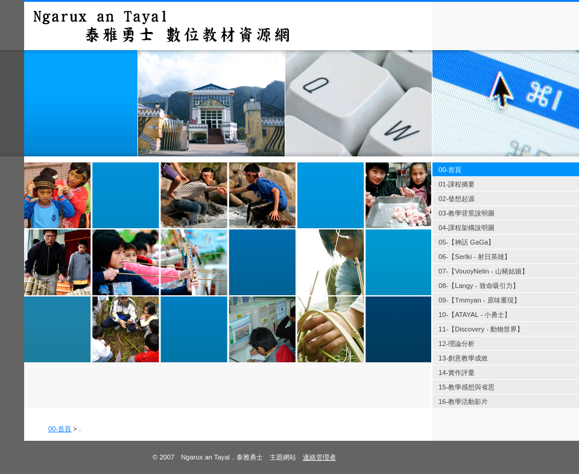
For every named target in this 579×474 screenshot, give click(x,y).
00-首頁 (59, 428)
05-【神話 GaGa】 (466, 242)
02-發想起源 (456, 198)
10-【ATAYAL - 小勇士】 (474, 314)
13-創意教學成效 (463, 358)
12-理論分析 (456, 343)
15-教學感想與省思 (466, 387)
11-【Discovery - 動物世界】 (481, 329)
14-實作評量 (456, 372)
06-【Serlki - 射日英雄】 (474, 256)
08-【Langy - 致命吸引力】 (478, 285)
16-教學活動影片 (463, 401)
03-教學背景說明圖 (466, 213)
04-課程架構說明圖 (466, 227)
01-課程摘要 (456, 184)
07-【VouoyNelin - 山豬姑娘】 (483, 271)
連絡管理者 (319, 457)
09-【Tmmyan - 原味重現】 (479, 300)
